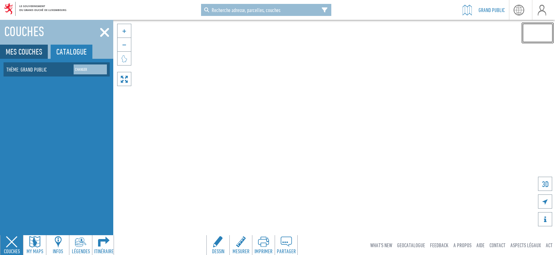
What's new (381, 245)
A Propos (462, 245)
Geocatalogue (411, 245)
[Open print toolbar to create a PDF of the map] (263, 245)
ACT (549, 245)
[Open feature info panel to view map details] (57, 245)
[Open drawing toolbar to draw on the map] (218, 245)
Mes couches (24, 51)
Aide (480, 245)
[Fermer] (104, 33)
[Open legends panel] (80, 245)
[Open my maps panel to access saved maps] (34, 245)
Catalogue (71, 51)
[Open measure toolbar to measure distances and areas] (240, 245)
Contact (497, 245)
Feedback (439, 245)
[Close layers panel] (11, 245)
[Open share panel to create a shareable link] (286, 245)
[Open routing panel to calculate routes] (103, 245)
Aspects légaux (525, 245)
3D (545, 184)
